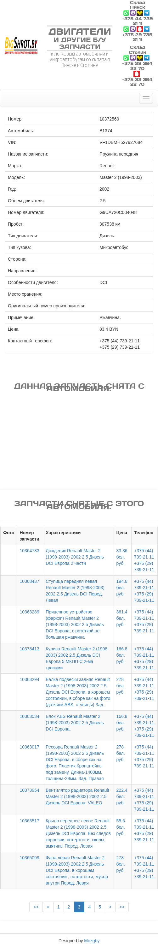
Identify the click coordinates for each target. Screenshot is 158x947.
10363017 (29, 746)
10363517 (29, 820)
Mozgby (91, 940)
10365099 (29, 857)
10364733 (29, 550)
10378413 (29, 648)
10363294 (29, 679)
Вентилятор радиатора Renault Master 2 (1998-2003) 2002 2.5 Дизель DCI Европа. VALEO (77, 796)
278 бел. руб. (120, 686)
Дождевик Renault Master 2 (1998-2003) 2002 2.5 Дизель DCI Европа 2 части (75, 557)
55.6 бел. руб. (120, 827)
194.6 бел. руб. (121, 587)
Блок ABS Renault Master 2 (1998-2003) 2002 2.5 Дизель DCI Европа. (75, 722)
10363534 (29, 716)
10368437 (29, 581)
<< (35, 906)
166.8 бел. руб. (121, 655)
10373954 (29, 790)
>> (121, 906)
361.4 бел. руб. (121, 618)
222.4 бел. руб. (121, 796)
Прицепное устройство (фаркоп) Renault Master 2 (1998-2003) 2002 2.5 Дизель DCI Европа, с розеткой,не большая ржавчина (75, 624)
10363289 (29, 611)
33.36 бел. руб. (121, 557)
